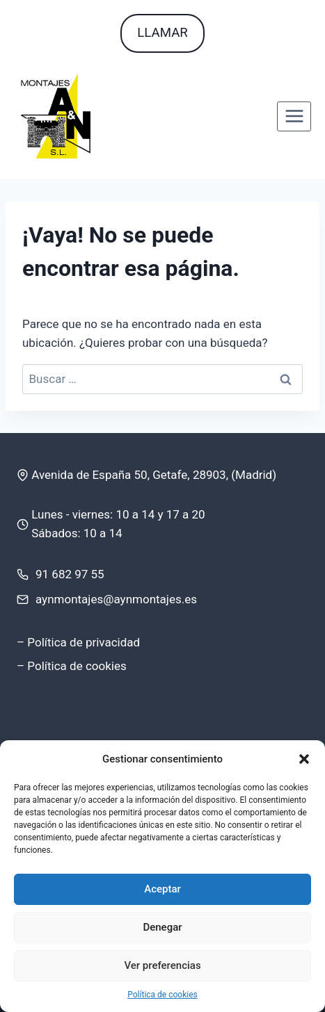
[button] (304, 759)
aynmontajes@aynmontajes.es (116, 599)
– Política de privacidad (78, 642)
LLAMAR (162, 32)
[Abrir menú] (294, 116)
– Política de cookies (72, 666)
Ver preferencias (162, 965)
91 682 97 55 (69, 574)
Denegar (162, 927)
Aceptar (162, 889)
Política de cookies (162, 994)
